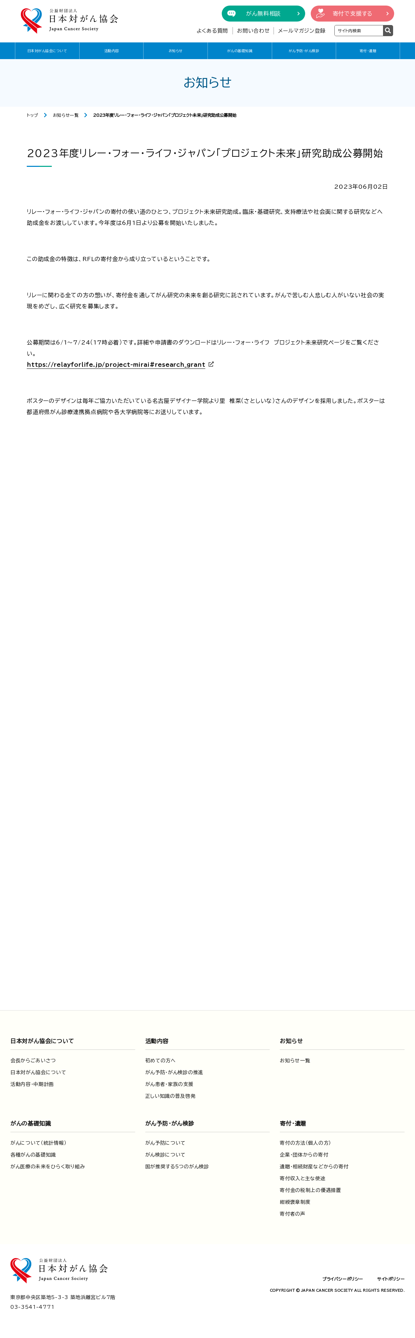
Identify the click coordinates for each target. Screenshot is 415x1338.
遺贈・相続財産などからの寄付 (314, 1166)
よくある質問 (212, 30)
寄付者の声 (293, 1213)
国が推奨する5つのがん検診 (177, 1166)
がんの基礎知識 (240, 50)
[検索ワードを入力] (359, 30)
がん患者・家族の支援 (169, 1084)
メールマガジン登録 (302, 30)
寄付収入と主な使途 (302, 1178)
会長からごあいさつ (33, 1060)
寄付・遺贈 (368, 50)
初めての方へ (160, 1060)
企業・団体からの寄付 (304, 1154)
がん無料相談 (263, 13)
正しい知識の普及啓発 (170, 1096)
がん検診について (165, 1154)
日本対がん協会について (47, 50)
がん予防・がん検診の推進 (174, 1072)
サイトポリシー (391, 1279)
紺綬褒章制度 (295, 1202)
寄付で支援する (353, 13)
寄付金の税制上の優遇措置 (310, 1190)
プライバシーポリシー (342, 1279)
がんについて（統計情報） (38, 1143)
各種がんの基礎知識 (33, 1154)
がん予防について (165, 1143)
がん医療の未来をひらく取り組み (47, 1166)
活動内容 (111, 50)
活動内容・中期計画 (32, 1084)
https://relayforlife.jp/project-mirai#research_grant (116, 364)
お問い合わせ (253, 30)
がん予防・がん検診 (304, 50)
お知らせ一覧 (66, 115)
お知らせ (176, 50)
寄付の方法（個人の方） (305, 1143)
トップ (32, 115)
